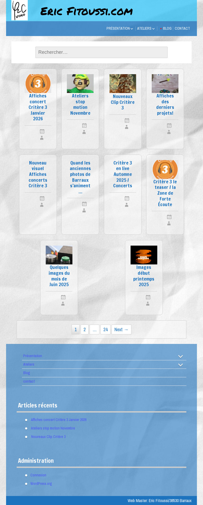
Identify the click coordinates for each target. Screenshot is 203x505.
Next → (121, 329)
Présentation (118, 28)
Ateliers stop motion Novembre (80, 104)
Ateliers (144, 28)
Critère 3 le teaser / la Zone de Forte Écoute (165, 193)
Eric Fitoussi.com (86, 10)
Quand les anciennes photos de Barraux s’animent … (80, 177)
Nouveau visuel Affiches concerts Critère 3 (38, 174)
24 (105, 329)
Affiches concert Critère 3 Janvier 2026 (38, 107)
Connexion (38, 475)
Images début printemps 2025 (143, 276)
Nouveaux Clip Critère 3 (123, 102)
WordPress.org (41, 483)
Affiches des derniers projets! (165, 104)
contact (182, 28)
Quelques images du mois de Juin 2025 (59, 276)
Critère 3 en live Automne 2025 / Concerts (122, 174)
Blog (167, 28)
